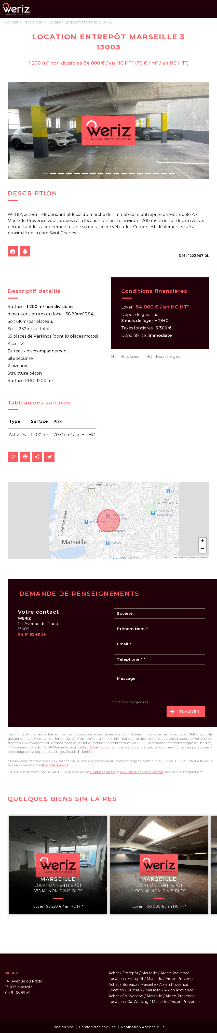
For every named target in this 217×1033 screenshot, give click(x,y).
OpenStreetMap (191, 557)
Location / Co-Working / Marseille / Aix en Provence (154, 1001)
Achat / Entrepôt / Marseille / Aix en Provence (148, 973)
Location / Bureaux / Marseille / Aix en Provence (150, 990)
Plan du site (63, 1027)
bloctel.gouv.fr (55, 765)
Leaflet (168, 557)
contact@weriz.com (94, 747)
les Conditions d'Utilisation (141, 772)
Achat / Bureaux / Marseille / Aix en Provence (148, 984)
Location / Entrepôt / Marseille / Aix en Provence (151, 978)
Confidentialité (102, 772)
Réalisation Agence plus (142, 1027)
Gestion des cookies (97, 1027)
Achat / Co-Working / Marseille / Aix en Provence (151, 996)
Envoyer (189, 711)
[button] (202, 541)
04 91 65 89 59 (32, 634)
